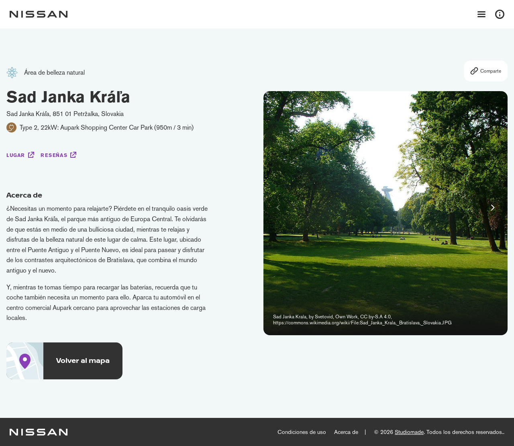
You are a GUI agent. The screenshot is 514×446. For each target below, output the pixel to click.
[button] (493, 207)
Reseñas (54, 155)
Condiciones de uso (301, 432)
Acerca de (346, 432)
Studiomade (409, 432)
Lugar (15, 155)
